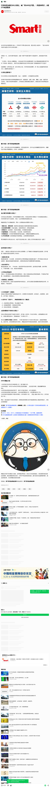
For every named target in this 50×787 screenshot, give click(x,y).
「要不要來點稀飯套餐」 (11, 405)
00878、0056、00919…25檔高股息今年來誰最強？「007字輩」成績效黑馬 (22, 413)
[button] (4, 785)
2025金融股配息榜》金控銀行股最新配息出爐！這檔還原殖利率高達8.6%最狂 (22, 415)
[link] (8, 785)
